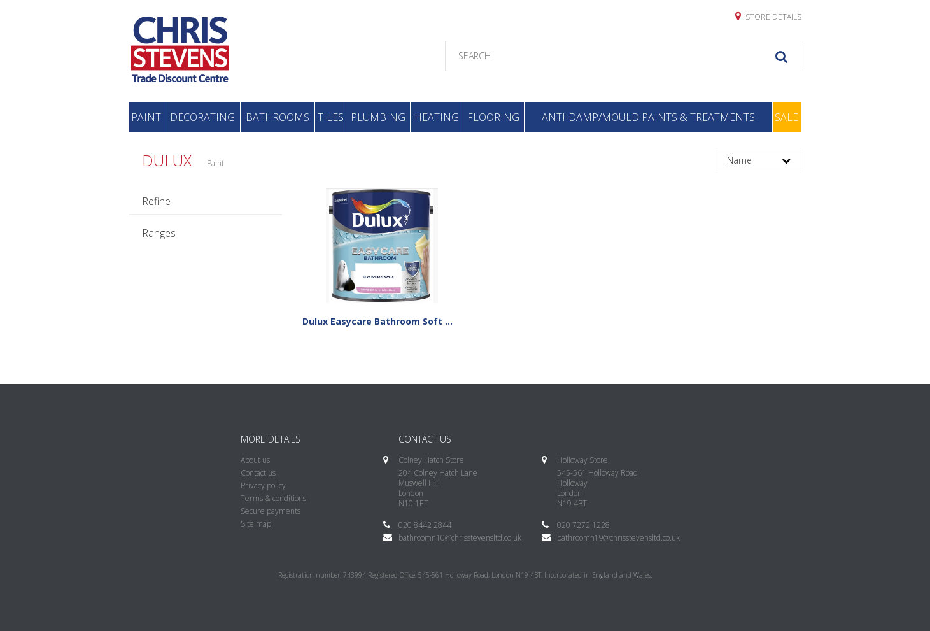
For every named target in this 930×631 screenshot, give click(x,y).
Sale (786, 117)
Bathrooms (277, 117)
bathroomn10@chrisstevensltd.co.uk (459, 537)
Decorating (202, 117)
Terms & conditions (273, 498)
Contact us (258, 472)
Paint (146, 117)
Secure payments (270, 511)
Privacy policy (263, 485)
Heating (436, 117)
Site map (256, 523)
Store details (768, 16)
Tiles (331, 117)
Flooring (493, 117)
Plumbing (378, 117)
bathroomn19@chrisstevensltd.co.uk (618, 537)
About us (255, 460)
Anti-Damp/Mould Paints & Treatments (648, 117)
